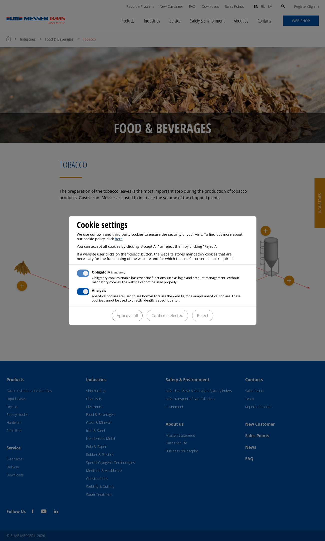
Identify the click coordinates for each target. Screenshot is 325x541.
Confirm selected (167, 315)
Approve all (127, 315)
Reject (202, 315)
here (119, 238)
